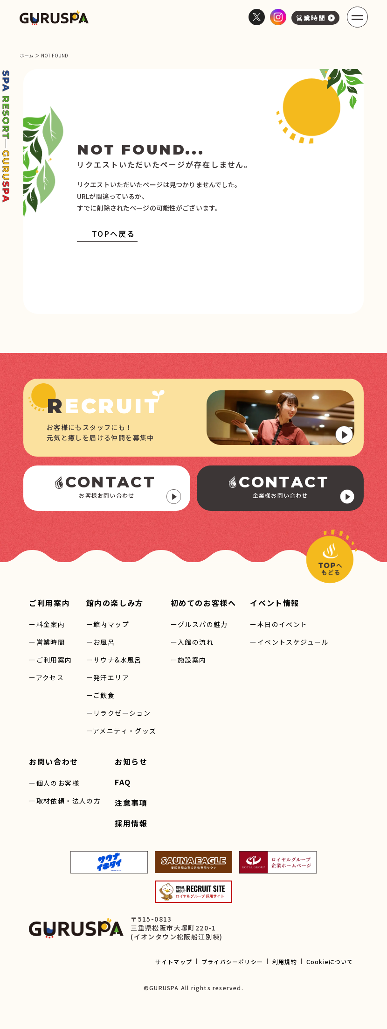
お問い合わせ (53, 761)
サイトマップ (173, 962)
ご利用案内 (49, 602)
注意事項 (131, 802)
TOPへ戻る (106, 233)
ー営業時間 (47, 642)
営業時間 (315, 17)
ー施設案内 (189, 659)
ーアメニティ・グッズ (121, 730)
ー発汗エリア (107, 677)
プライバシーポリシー (232, 962)
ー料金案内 (47, 624)
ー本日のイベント (278, 624)
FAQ (123, 782)
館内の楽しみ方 (115, 602)
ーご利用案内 (50, 659)
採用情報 (131, 823)
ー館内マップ (107, 624)
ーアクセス (46, 677)
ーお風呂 (100, 642)
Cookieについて (329, 962)
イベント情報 (274, 602)
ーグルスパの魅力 (199, 624)
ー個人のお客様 (54, 783)
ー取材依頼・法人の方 (65, 800)
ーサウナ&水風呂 (114, 659)
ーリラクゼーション (118, 713)
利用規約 (284, 962)
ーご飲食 (100, 695)
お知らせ (131, 761)
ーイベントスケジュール (289, 642)
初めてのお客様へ (203, 602)
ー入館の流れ (192, 642)
